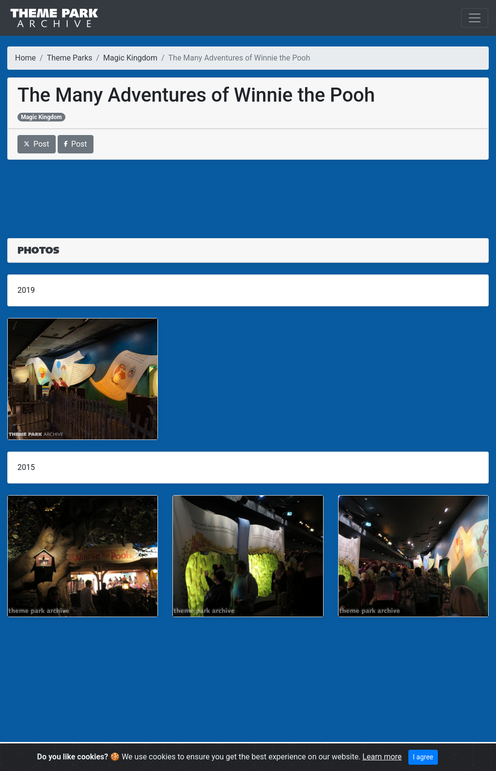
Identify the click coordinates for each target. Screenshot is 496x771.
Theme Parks (70, 57)
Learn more (382, 756)
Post (36, 144)
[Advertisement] (248, 193)
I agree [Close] (423, 757)
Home (25, 57)
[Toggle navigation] (474, 18)
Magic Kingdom (130, 57)
